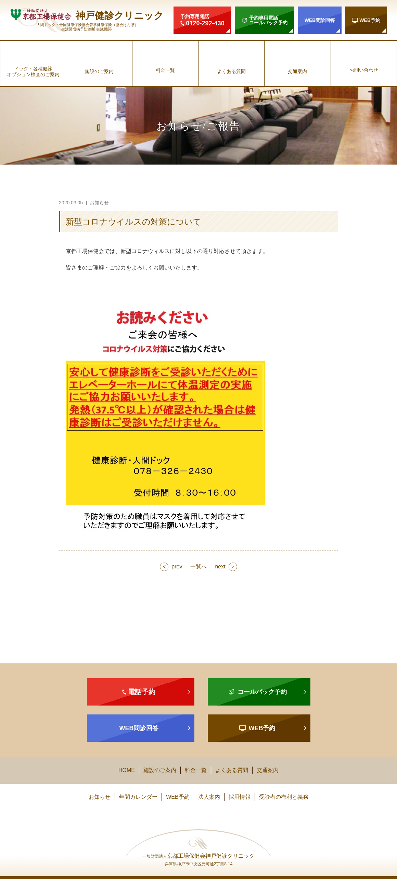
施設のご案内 (99, 71)
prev (176, 566)
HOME (126, 770)
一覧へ (198, 566)
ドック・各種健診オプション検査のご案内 (33, 71)
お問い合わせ (363, 70)
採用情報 (240, 797)
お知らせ (100, 797)
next (220, 566)
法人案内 (209, 797)
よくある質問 (231, 71)
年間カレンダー (138, 797)
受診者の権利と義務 (283, 797)
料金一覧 (165, 70)
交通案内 (297, 71)
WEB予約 (177, 797)
